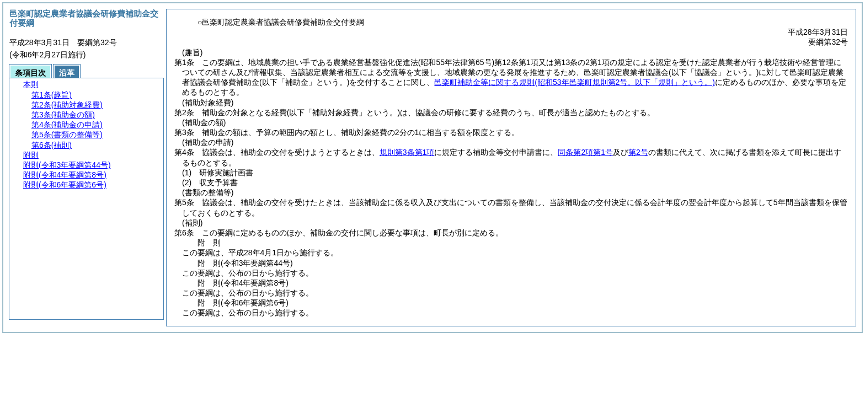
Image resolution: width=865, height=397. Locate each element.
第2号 (638, 152)
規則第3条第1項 (407, 152)
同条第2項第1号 (585, 152)
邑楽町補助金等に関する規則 (574, 82)
